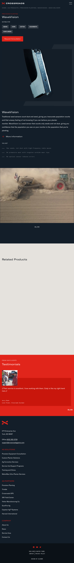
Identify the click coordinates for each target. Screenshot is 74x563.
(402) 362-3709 (12, 439)
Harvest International (9, 514)
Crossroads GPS (8, 493)
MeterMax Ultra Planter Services (13, 474)
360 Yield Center (8, 497)
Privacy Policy (40, 553)
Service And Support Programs (13, 466)
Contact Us (6, 537)
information (14, 136)
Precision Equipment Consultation (14, 454)
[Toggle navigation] (71, 3)
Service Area (6, 533)
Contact (31, 553)
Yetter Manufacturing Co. (11, 501)
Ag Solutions (8, 449)
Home (4, 8)
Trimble (4, 489)
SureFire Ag (6, 506)
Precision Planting (28, 8)
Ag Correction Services (10, 462)
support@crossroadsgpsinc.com (13, 443)
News (4, 529)
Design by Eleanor (37, 559)
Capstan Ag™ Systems (10, 510)
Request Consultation (12, 39)
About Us (5, 525)
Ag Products (13, 8)
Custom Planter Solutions (11, 458)
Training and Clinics (9, 470)
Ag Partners (8, 481)
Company (6, 520)
